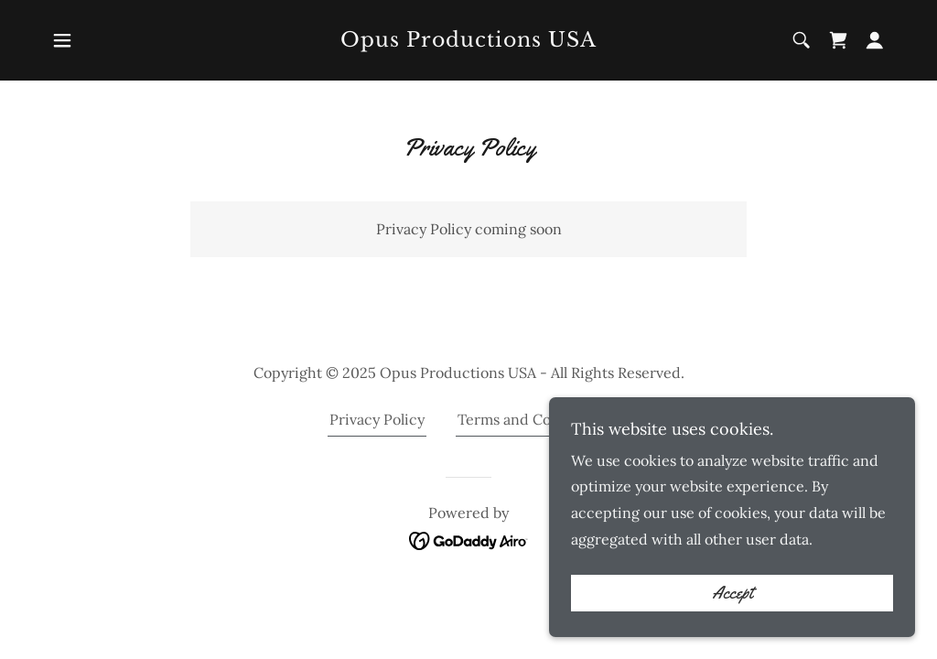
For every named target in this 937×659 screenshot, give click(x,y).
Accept (732, 631)
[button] (62, 40)
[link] (468, 41)
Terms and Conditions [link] (533, 419)
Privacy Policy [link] (377, 419)
